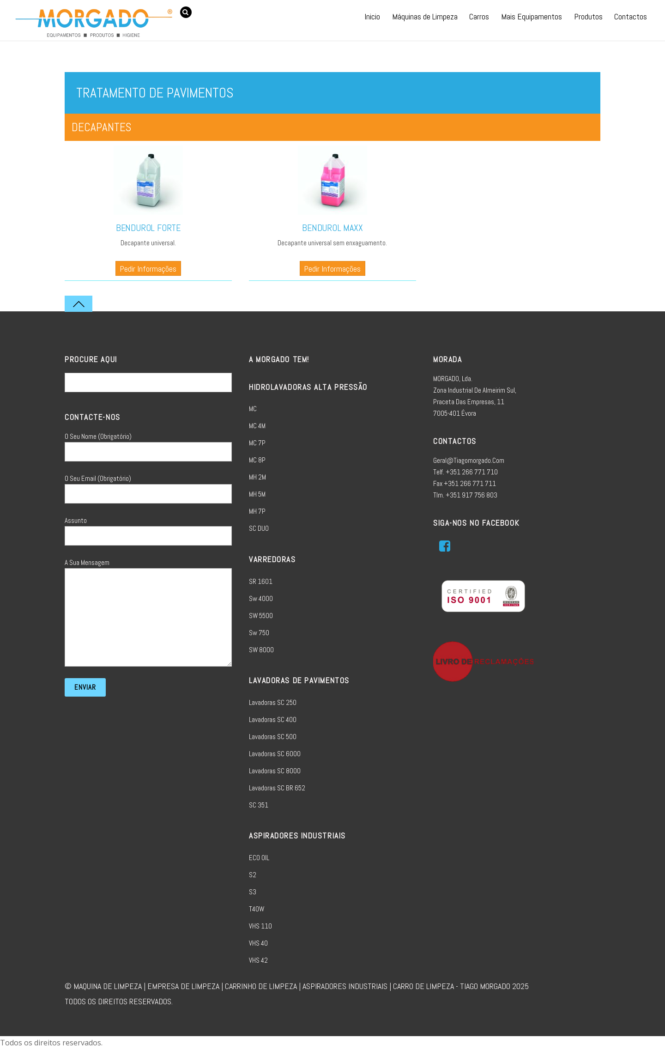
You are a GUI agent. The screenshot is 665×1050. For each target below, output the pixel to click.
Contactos (630, 16)
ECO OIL (259, 857)
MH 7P (257, 511)
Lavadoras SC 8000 (275, 770)
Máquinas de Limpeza (425, 16)
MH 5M (257, 494)
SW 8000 (261, 649)
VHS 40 (258, 943)
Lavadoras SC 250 (272, 702)
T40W (256, 908)
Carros (479, 16)
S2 (252, 874)
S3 (252, 891)
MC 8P (257, 459)
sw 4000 (261, 598)
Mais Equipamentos (531, 16)
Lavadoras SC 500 (272, 736)
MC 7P (257, 442)
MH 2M (257, 477)
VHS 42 (258, 960)
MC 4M (257, 425)
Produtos (588, 16)
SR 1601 (260, 581)
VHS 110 (260, 926)
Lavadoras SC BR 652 (277, 787)
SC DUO (259, 528)
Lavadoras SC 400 (272, 719)
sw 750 (259, 632)
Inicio (372, 16)
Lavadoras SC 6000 (275, 753)
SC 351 (258, 805)
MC (253, 408)
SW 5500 (261, 615)
